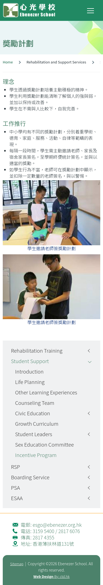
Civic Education (32, 413)
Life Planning (29, 381)
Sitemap (16, 563)
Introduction (29, 371)
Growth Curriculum (37, 423)
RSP (15, 466)
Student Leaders (33, 434)
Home (8, 62)
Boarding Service (30, 477)
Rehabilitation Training (36, 350)
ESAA (17, 498)
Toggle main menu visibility (91, 9)
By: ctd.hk (52, 576)
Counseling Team (34, 402)
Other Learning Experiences (46, 392)
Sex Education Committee (44, 444)
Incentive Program (36, 454)
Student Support (30, 360)
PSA (15, 487)
